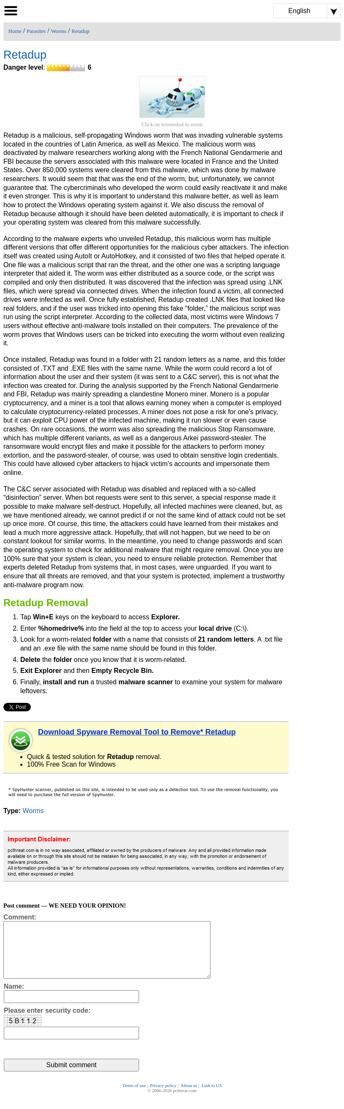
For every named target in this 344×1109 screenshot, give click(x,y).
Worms (58, 31)
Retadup (80, 31)
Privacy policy (163, 1097)
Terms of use (134, 1097)
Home (15, 31)
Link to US (212, 1097)
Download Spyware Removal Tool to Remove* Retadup (137, 732)
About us (188, 1097)
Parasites (36, 31)
